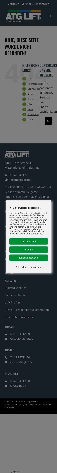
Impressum (36, 267)
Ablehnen (28, 249)
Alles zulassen (28, 241)
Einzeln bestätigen (28, 257)
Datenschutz (22, 267)
